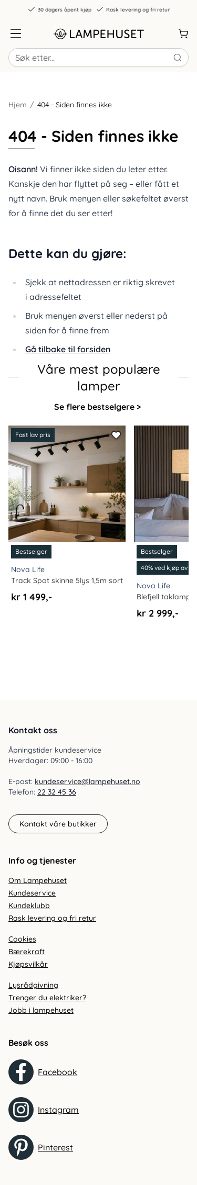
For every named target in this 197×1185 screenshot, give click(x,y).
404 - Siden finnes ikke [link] (74, 104)
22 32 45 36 (56, 792)
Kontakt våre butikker (58, 824)
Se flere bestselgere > (97, 406)
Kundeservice (32, 893)
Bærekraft (26, 951)
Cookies (22, 939)
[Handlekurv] (183, 33)
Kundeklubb (29, 905)
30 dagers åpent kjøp (59, 9)
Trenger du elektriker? (47, 997)
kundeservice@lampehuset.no (87, 781)
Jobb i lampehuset (41, 1010)
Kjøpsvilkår (28, 964)
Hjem (17, 104)
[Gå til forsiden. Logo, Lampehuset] (99, 33)
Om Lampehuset (37, 880)
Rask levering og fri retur (133, 9)
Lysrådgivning (33, 985)
